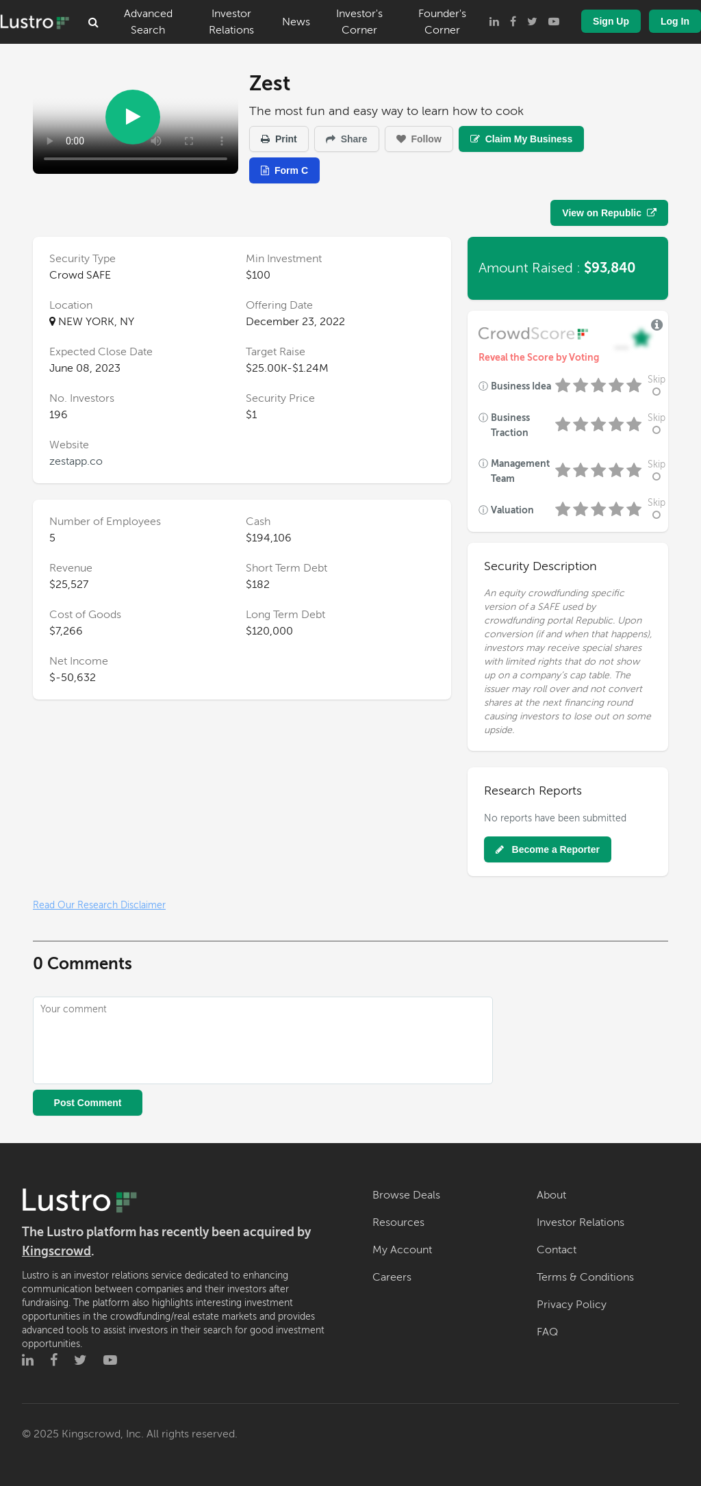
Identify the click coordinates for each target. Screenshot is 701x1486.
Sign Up (611, 21)
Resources (398, 1222)
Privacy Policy (572, 1304)
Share (347, 138)
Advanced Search (148, 22)
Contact (556, 1250)
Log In (675, 21)
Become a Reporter (548, 849)
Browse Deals (406, 1195)
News (296, 22)
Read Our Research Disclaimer (99, 905)
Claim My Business (521, 138)
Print (279, 138)
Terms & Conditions (585, 1277)
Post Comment (88, 1102)
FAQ (547, 1332)
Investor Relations (231, 22)
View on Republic (609, 212)
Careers (391, 1277)
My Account (402, 1250)
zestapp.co (76, 461)
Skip (656, 385)
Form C (284, 170)
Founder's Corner (442, 22)
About (551, 1195)
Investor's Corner (359, 22)
